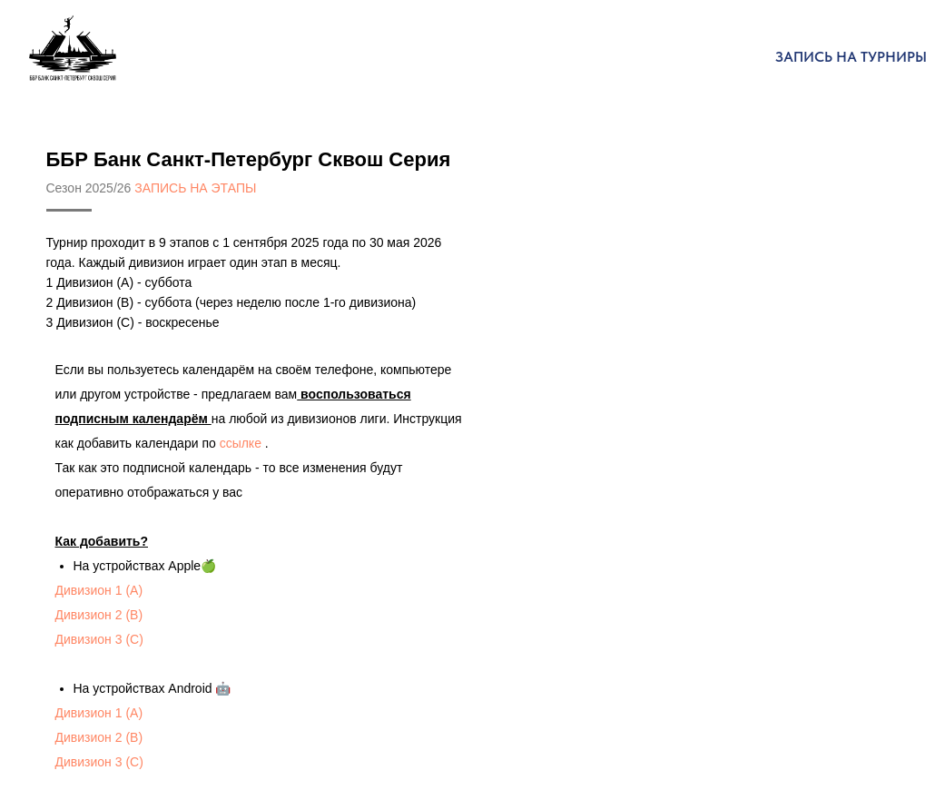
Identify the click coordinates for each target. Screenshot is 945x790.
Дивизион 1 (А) (99, 590)
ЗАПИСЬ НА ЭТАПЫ (195, 188)
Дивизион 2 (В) (99, 614)
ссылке (240, 443)
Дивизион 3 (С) (99, 639)
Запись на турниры (851, 56)
